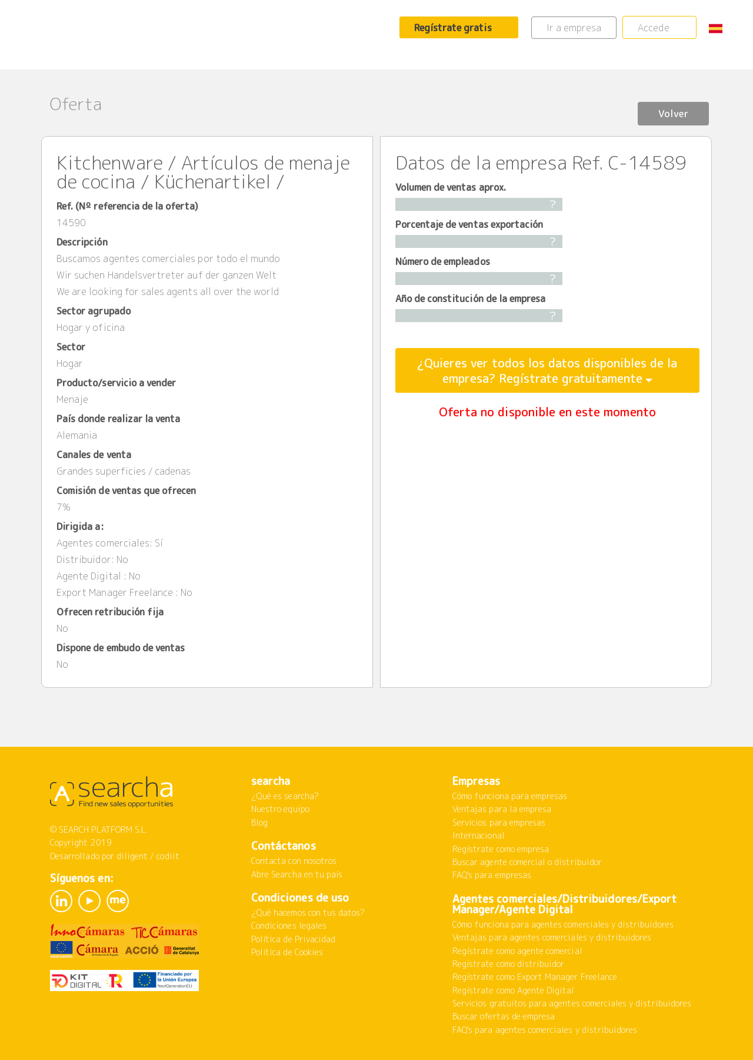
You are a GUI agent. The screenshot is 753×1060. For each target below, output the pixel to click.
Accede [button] (653, 27)
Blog (259, 822)
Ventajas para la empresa (501, 808)
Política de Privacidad (293, 939)
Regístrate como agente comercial (517, 950)
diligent (132, 856)
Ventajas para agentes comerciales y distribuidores (552, 937)
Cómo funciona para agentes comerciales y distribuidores (563, 924)
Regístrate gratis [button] (453, 27)
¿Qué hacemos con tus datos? (308, 912)
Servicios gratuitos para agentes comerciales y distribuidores (571, 1003)
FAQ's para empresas (491, 874)
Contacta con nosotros (293, 860)
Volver (667, 105)
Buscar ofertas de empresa (503, 1016)
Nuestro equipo (280, 808)
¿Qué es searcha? (285, 795)
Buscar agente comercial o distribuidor (527, 861)
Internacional (478, 835)
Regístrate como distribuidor (508, 963)
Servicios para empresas (498, 822)
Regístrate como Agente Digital (513, 990)
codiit (167, 856)
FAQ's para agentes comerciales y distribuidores (544, 1029)
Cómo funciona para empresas (509, 795)
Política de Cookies (287, 952)
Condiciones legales (288, 925)
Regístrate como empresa (500, 848)
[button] (720, 28)
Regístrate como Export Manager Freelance (534, 976)
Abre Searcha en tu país (296, 874)
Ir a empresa (574, 27)
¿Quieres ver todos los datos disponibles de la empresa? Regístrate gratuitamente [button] (547, 370)
